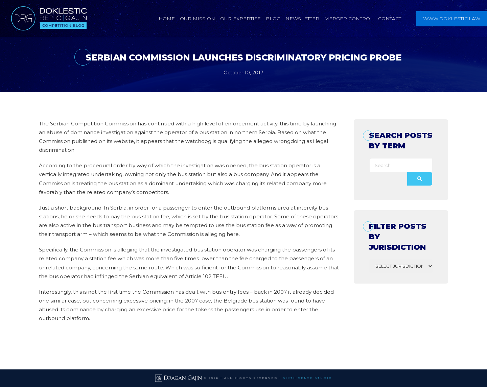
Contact (389, 19)
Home (167, 19)
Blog (273, 19)
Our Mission (197, 19)
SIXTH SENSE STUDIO (307, 378)
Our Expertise (240, 19)
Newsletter (302, 19)
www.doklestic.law (451, 19)
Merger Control (348, 19)
